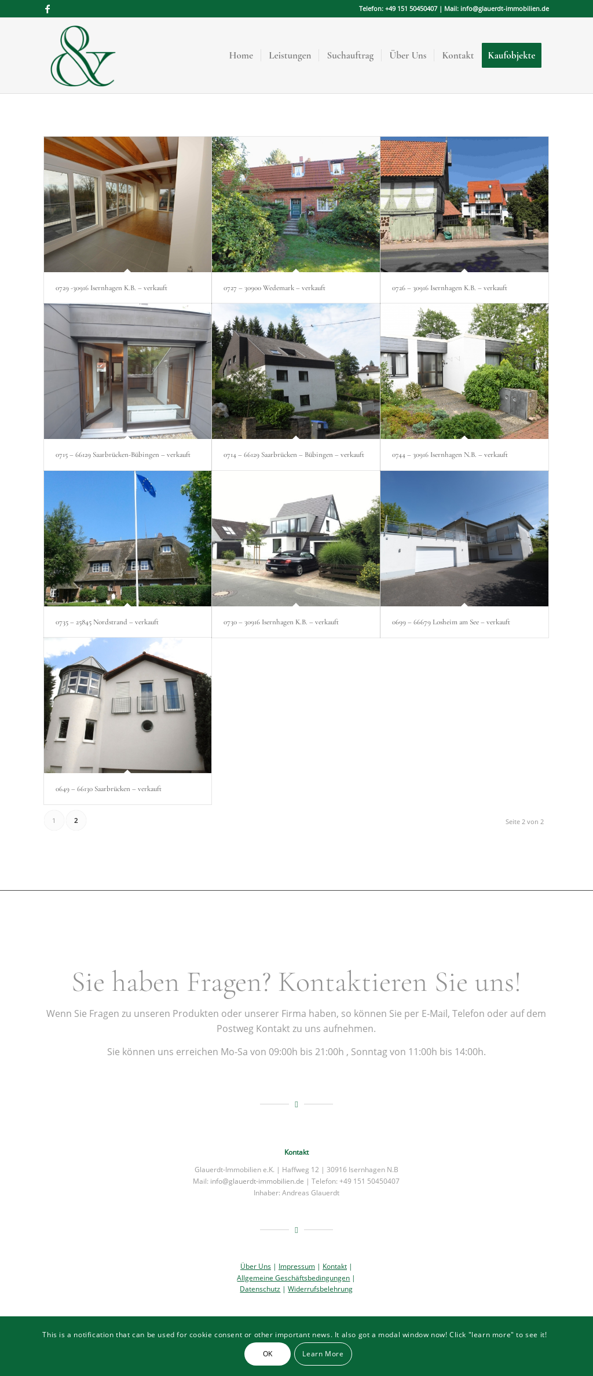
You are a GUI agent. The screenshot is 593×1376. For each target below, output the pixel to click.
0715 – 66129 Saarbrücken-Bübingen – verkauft (123, 454)
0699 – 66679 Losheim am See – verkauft (451, 622)
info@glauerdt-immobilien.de (257, 1181)
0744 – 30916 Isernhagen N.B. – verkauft (450, 454)
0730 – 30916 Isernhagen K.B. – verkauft (281, 622)
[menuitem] (241, 55)
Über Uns (255, 1266)
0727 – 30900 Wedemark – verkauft (274, 287)
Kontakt (335, 1266)
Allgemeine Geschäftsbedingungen (293, 1278)
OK (268, 1354)
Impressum (297, 1266)
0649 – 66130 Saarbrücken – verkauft (109, 788)
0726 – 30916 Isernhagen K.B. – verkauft (449, 287)
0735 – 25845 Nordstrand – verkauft (107, 622)
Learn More (322, 1354)
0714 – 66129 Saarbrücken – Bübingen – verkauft (294, 454)
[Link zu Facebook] (47, 8)
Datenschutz (260, 1289)
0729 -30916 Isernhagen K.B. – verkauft (111, 287)
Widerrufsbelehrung (320, 1289)
